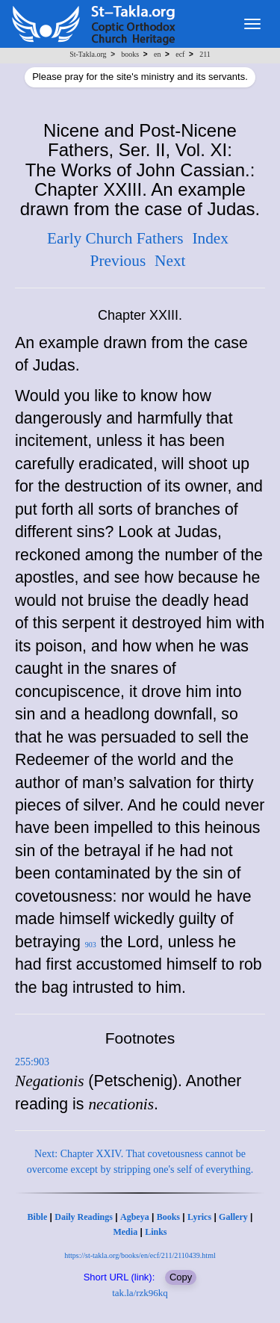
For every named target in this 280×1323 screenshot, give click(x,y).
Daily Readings (84, 1217)
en (157, 54)
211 (205, 54)
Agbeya (134, 1217)
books (130, 54)
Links (156, 1232)
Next (170, 261)
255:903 (32, 1062)
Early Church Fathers (115, 238)
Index (210, 238)
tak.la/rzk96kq (140, 1292)
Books (168, 1217)
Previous (118, 261)
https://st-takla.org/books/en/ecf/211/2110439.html (139, 1255)
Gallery (233, 1217)
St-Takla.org (87, 54)
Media (125, 1232)
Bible (38, 1217)
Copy (180, 1277)
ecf (179, 54)
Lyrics (199, 1217)
